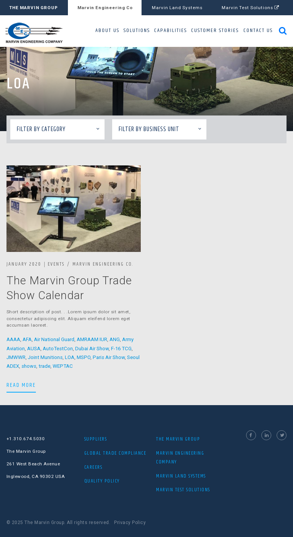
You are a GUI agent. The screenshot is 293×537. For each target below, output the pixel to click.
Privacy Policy (130, 522)
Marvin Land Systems (177, 7)
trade (44, 366)
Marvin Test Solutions (250, 7)
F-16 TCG (121, 348)
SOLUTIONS (137, 30)
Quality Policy (102, 481)
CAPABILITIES (170, 30)
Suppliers (95, 439)
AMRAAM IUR (92, 339)
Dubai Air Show (92, 348)
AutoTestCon (58, 348)
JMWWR (16, 357)
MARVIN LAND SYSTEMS (181, 476)
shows (28, 366)
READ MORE (21, 385)
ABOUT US (107, 30)
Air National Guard (54, 339)
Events (56, 264)
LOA (69, 357)
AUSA (33, 348)
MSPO (83, 357)
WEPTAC (63, 366)
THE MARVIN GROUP (33, 7)
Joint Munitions (45, 357)
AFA (27, 339)
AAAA (13, 339)
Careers (93, 467)
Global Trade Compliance (115, 453)
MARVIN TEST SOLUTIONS (183, 490)
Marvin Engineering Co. (102, 264)
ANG (114, 339)
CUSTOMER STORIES (215, 30)
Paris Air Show (109, 357)
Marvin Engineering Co (105, 7)
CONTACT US (258, 30)
